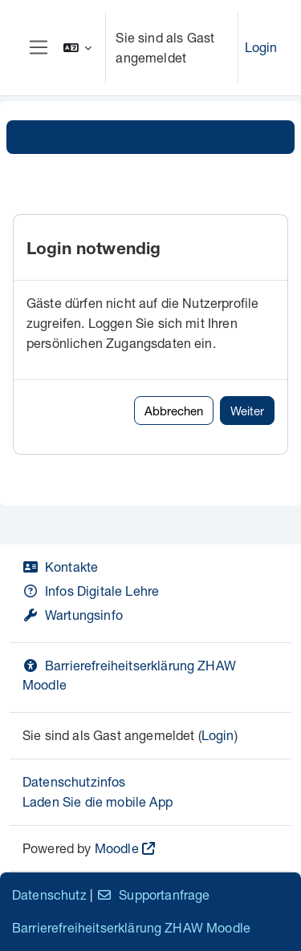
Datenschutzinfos (74, 781)
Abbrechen (173, 410)
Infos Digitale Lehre (90, 590)
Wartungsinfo (72, 614)
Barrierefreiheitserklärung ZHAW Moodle (131, 927)
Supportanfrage (152, 894)
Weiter (247, 410)
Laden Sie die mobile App (97, 801)
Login (261, 47)
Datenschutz (49, 894)
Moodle (117, 848)
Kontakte (60, 566)
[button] (78, 47)
